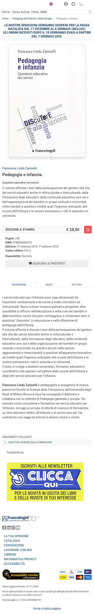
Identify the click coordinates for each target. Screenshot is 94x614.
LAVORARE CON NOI (18, 550)
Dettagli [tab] (77, 284)
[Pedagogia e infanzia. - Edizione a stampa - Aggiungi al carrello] (88, 229)
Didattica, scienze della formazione (30, 442)
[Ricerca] (90, 12)
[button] (50, 4)
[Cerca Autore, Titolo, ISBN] (49, 12)
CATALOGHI (12, 541)
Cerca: (6, 12)
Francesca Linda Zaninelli (19, 168)
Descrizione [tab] (19, 284)
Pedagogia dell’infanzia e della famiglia (32, 18)
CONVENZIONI (14, 545)
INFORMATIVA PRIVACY (20, 559)
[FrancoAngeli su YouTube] (18, 528)
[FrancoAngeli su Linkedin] (9, 528)
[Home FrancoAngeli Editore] (15, 4)
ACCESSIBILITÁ (14, 564)
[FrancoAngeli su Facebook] (4, 528)
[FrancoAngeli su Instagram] (13, 528)
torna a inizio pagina (47, 608)
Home (5, 18)
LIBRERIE (10, 554)
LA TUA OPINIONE (16, 536)
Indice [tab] (49, 284)
